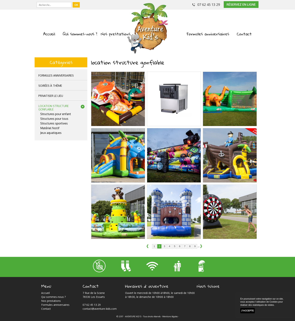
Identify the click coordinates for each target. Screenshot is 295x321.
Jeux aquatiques (51, 133)
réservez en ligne (241, 4)
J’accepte (247, 310)
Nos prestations (115, 33)
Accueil (49, 33)
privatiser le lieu (50, 96)
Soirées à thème (50, 85)
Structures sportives (54, 123)
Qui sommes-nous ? (80, 33)
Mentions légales (170, 316)
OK (76, 4)
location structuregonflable (53, 107)
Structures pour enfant (55, 114)
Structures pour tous (54, 119)
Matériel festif (49, 128)
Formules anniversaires (208, 33)
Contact (244, 33)
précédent (149, 246)
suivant (202, 246)
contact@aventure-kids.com (100, 308)
